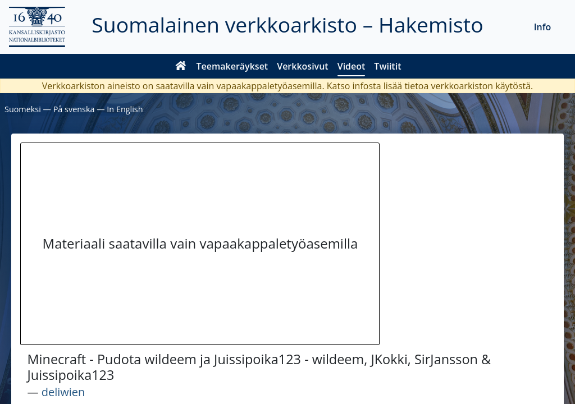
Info (542, 27)
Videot (351, 66)
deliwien (63, 392)
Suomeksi (22, 109)
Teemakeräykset (232, 66)
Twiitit (387, 66)
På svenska (74, 109)
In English (125, 109)
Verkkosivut (302, 66)
